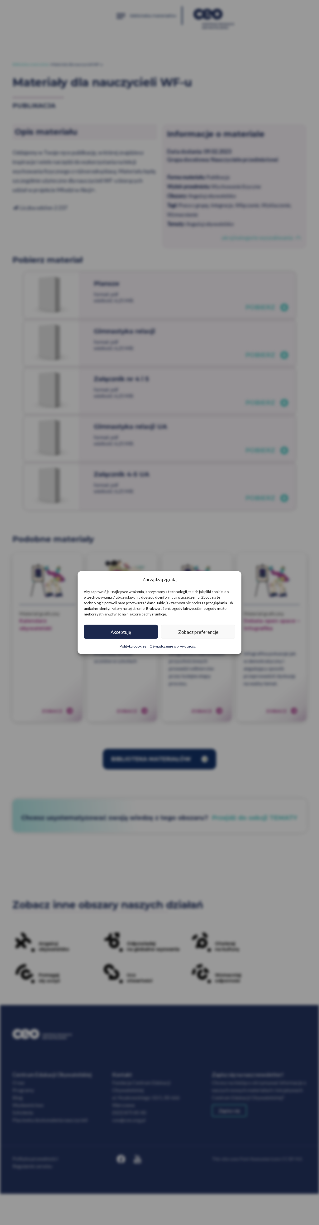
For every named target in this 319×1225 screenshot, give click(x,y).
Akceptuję (121, 631)
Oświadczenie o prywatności (173, 646)
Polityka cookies (133, 646)
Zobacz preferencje (198, 631)
